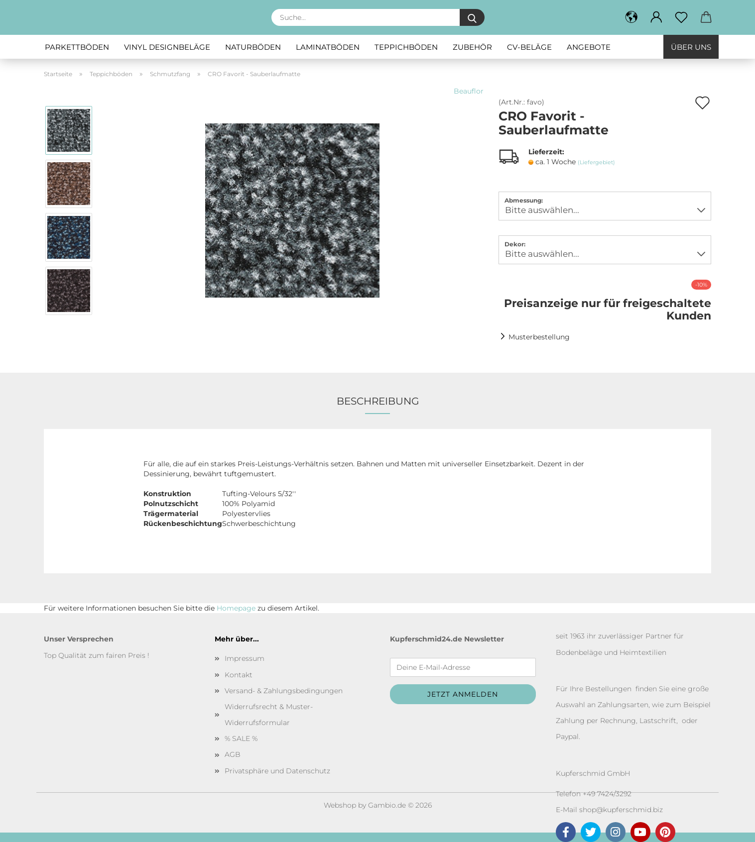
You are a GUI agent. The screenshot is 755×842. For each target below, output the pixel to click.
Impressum (244, 658)
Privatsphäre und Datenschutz (277, 770)
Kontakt (238, 674)
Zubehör (472, 47)
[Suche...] (472, 17)
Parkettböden (77, 47)
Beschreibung (378, 401)
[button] (656, 17)
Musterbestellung (539, 336)
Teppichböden (406, 47)
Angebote (589, 47)
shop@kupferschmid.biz (621, 809)
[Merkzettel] (681, 17)
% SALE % (241, 738)
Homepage (236, 608)
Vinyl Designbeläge (167, 47)
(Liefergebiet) (596, 162)
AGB (233, 754)
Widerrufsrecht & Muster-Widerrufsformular (269, 714)
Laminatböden (328, 47)
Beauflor (469, 91)
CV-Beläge (529, 47)
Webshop (340, 805)
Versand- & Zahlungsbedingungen (284, 690)
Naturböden (253, 47)
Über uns (691, 47)
